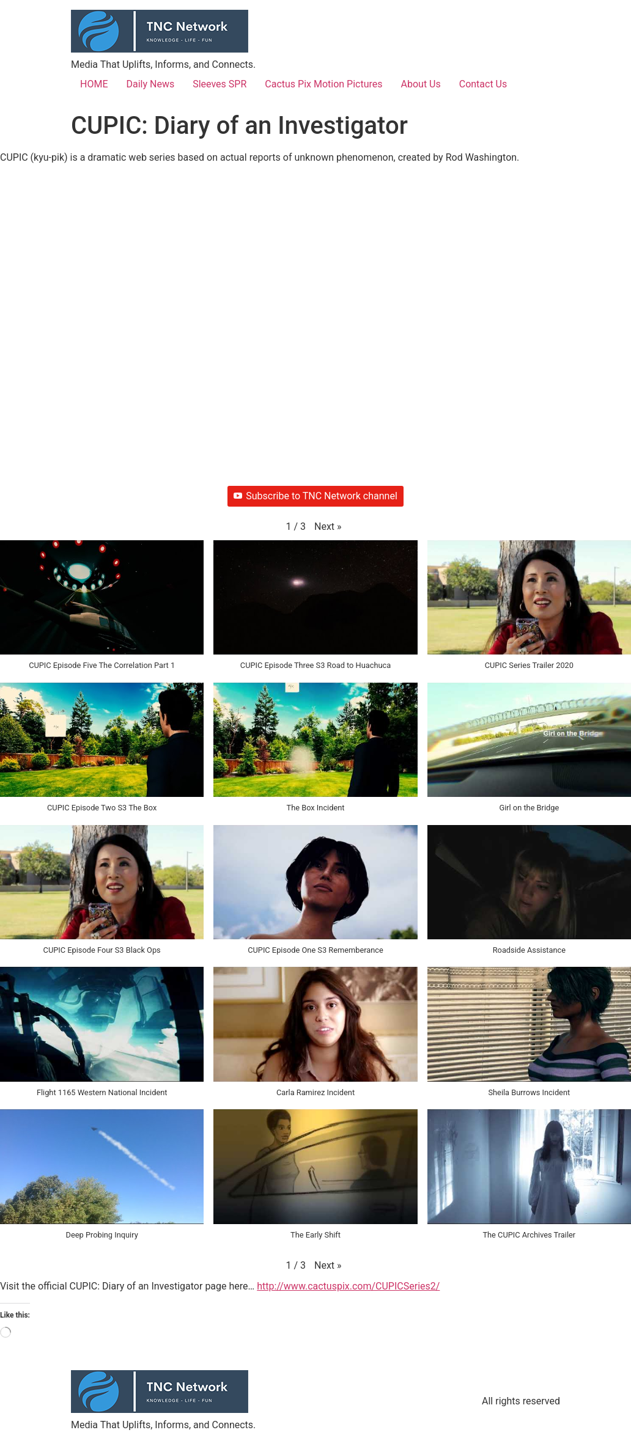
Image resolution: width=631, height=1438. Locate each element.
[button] (328, 526)
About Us (421, 84)
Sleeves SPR (219, 84)
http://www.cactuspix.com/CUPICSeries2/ (348, 1286)
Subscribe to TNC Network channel (315, 496)
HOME (94, 84)
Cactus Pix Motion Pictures (323, 84)
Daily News (150, 84)
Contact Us (483, 84)
